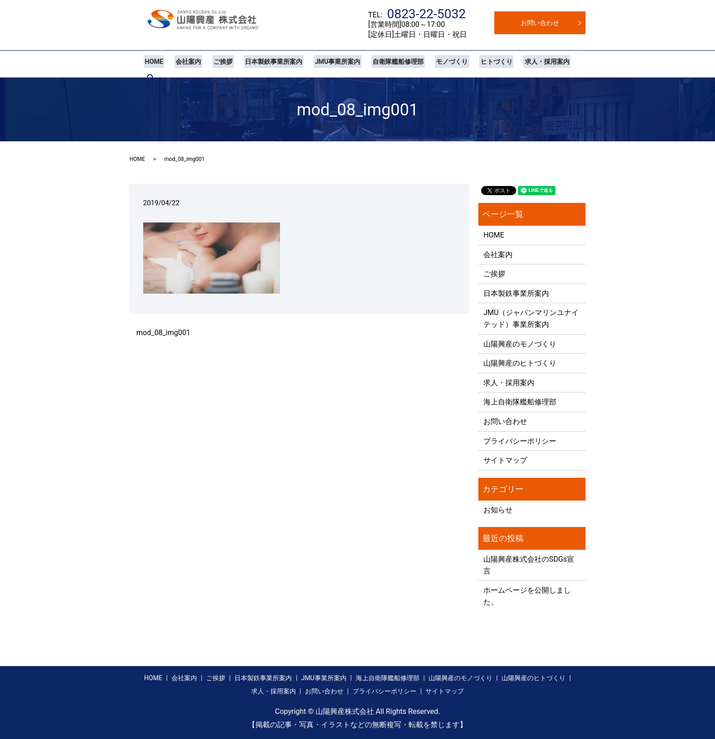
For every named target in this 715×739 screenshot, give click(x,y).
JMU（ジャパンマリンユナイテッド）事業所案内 (531, 318)
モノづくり (437, 63)
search (568, 64)
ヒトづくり (480, 63)
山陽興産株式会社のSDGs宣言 (528, 565)
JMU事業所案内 (327, 63)
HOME (153, 63)
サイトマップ (505, 460)
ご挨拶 (217, 63)
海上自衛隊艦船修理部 (519, 402)
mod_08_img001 (163, 332)
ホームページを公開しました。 (527, 596)
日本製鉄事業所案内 (266, 63)
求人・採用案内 (528, 63)
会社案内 (184, 63)
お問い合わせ (540, 22)
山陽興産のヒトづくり (519, 363)
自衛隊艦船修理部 (385, 63)
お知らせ (498, 510)
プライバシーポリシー (519, 441)
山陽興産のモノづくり (519, 344)
